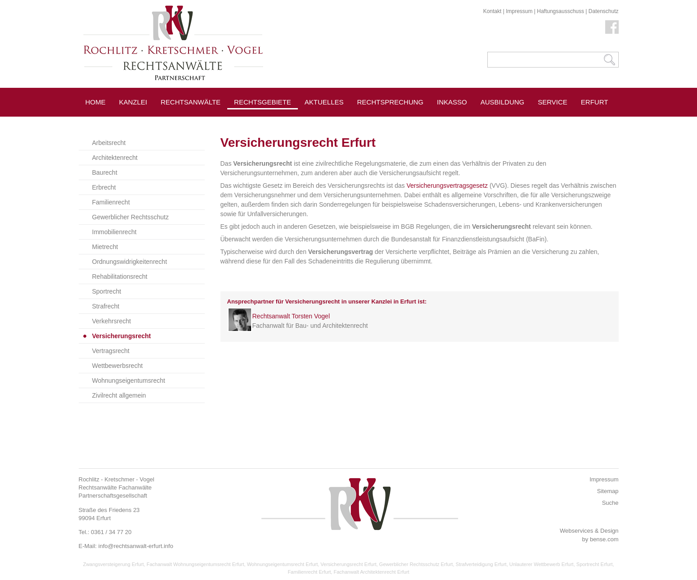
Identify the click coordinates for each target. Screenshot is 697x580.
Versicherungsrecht (121, 336)
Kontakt (492, 11)
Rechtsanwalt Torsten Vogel (291, 316)
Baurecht (104, 172)
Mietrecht (105, 246)
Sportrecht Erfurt (594, 564)
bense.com (604, 539)
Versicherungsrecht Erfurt (348, 564)
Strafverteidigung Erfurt (481, 564)
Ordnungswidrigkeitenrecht (129, 261)
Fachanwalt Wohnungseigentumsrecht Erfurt (195, 564)
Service (552, 102)
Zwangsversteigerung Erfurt (113, 564)
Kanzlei (133, 102)
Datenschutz (604, 11)
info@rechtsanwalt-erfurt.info (136, 546)
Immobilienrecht (114, 232)
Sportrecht (106, 291)
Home (95, 102)
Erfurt (594, 102)
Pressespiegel (333, 122)
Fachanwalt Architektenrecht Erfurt (371, 572)
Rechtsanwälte (190, 102)
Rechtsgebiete (262, 102)
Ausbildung (503, 102)
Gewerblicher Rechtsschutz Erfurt (416, 564)
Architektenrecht (115, 157)
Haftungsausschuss (560, 11)
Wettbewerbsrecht (117, 365)
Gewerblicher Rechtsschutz (130, 217)
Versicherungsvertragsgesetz (447, 185)
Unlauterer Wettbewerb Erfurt (541, 564)
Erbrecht (104, 187)
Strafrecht (106, 306)
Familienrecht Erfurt (309, 572)
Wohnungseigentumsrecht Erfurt (282, 564)
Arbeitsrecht (109, 142)
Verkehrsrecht (111, 321)
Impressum (519, 11)
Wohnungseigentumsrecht (128, 380)
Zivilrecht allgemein (119, 395)
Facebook (612, 27)
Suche (610, 502)
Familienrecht (111, 202)
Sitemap (608, 491)
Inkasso (452, 102)
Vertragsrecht (111, 350)
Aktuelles (324, 102)
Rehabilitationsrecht (120, 276)
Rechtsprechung (390, 102)
